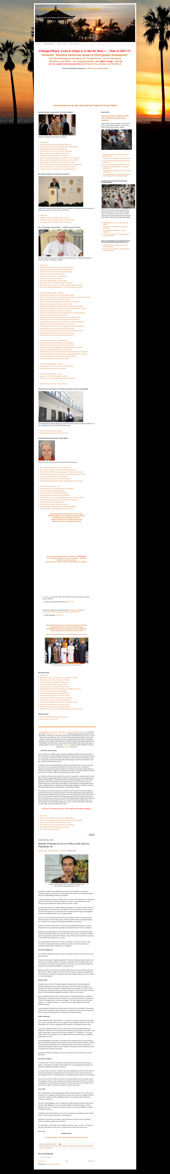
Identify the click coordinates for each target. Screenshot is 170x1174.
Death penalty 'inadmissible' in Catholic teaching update (56, 269)
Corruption (57, 1146)
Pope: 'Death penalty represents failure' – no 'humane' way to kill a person (61, 287)
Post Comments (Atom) (53, 1164)
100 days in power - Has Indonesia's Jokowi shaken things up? (58, 169)
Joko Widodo (64, 1146)
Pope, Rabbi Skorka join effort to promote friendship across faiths (66, 625)
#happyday (59, 612)
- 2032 (111, 61)
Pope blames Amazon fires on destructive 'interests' (55, 680)
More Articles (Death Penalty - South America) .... (54, 384)
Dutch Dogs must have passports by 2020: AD (116, 164)
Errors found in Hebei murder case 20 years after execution (57, 345)
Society (85, 1146)
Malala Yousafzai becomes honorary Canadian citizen (66, 514)
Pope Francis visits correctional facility (51, 278)
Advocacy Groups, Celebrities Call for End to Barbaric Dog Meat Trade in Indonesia (115, 118)
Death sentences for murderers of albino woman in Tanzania (57, 378)
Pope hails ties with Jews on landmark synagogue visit (55, 700)
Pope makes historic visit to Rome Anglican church (54, 686)
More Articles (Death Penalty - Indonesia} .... (52, 293)
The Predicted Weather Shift (86, 61)
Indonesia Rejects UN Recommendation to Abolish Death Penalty (59, 147)
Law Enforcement (72, 1146)
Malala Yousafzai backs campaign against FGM (66, 521)
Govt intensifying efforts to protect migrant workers (54, 358)
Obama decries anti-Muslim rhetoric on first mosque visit (56, 698)
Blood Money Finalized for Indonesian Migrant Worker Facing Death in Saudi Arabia (64, 352)
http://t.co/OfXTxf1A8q (49, 612)
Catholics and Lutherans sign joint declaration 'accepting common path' (60, 689)
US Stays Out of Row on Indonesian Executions (54, 493)
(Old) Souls (67, 745)
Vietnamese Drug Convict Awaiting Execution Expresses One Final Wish (61, 347)
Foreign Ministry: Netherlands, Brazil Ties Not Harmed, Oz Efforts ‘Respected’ (62, 322)
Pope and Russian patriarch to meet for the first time (55, 695)
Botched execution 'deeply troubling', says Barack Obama (56, 508)
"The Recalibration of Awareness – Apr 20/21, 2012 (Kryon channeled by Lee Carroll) (63, 732)
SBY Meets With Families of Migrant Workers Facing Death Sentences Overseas (63, 354)
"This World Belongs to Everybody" (65, 58)
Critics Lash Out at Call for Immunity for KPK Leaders (55, 822)
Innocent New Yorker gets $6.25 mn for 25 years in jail (55, 467)
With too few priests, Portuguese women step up (54, 684)
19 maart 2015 (59, 615)
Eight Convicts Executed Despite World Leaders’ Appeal (56, 304)
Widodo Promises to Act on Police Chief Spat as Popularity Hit (58, 166)
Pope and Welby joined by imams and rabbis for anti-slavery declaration (66, 634)
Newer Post (42, 1161)
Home (38, 44)
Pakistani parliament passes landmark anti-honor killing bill (66, 516)
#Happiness (46, 597)
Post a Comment (46, 1157)
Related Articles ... (45, 142)
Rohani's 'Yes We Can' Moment (66, 560)
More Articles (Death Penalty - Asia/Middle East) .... (54, 340)
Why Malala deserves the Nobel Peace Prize (66, 517)
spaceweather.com (100, 68)
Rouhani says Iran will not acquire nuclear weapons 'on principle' (66, 562)
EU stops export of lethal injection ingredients (53, 368)
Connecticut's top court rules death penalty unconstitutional (57, 488)
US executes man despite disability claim (51, 502)
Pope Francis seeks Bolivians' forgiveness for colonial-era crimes (58, 702)
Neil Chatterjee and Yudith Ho (57, 851)
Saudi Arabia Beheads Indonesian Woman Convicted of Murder (58, 356)
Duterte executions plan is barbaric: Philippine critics (55, 153)
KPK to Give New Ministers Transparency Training (54, 827)
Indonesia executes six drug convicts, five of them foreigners (57, 333)
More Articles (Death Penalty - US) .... (51, 486)
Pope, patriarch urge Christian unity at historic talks (54, 693)
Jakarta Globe (42, 851)
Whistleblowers (49, 44)
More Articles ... (44, 215)
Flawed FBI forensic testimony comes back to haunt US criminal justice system (62, 474)
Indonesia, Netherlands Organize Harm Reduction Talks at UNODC (59, 160)
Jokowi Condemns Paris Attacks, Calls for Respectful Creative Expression (61, 709)
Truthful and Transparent (45, 1148)
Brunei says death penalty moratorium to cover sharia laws (57, 267)
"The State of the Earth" (59, 61)
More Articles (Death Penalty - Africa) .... (51, 374)
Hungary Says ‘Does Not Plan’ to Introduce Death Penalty (56, 366)
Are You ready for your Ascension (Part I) (66, 64)
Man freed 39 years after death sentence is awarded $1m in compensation (61, 481)
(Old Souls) (88, 64)
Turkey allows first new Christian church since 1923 (67, 630)
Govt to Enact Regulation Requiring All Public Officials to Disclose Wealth (61, 820)
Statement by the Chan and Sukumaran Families (54, 315)
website (89, 68)
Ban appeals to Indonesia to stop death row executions (56, 222)
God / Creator (63, 734)
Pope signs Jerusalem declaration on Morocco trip (54, 682)
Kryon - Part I (61, 44)
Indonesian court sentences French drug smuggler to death (57, 295)
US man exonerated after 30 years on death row (54, 476)
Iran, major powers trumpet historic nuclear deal (62, 556)
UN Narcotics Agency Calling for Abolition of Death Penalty (57, 220)
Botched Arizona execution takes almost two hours (54, 504)
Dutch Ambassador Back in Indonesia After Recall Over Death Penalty (60, 317)
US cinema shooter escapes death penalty (52, 491)
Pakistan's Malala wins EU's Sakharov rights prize (66, 519)
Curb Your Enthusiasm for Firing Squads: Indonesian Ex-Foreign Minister (61, 164)
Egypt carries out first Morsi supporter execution (54, 376)
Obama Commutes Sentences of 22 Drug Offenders (55, 495)
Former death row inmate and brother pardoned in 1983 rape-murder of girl (61, 472)
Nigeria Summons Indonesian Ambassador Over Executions (57, 324)
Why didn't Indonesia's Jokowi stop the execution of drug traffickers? (59, 319)
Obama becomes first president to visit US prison (54, 433)
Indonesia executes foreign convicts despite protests (55, 299)
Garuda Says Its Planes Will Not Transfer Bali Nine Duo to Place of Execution (62, 313)
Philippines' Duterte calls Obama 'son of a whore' (54, 155)
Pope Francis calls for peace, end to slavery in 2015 (55, 704)
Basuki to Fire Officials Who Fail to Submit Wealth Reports (57, 818)
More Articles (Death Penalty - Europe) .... (52, 364)
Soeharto (90, 1146)
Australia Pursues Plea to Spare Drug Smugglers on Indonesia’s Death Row (62, 326)
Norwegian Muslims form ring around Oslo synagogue (66, 627)
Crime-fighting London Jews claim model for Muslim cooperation (66, 629)
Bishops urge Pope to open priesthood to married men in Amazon (59, 678)
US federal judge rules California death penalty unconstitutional (58, 506)
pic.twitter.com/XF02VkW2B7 (71, 612)
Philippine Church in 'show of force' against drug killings (56, 151)
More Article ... (44, 816)
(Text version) (73, 747)
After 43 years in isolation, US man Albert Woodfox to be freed (58, 470)
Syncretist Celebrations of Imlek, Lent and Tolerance (55, 706)
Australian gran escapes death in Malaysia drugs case (55, 144)
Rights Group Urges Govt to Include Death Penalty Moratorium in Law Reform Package (65, 297)
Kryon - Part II (74, 44)
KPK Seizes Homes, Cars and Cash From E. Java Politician (57, 825)
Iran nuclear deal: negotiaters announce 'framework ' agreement (66, 558)
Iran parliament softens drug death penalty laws (53, 149)
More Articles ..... (45, 675)
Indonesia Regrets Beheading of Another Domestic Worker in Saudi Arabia (61, 306)
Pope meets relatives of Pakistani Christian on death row (56, 283)
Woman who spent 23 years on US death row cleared (55, 478)
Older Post (91, 1161)
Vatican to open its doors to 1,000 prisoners (52, 274)
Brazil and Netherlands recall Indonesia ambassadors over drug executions (61, 330)
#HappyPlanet (74, 610)
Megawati (80, 1146)
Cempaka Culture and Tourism (69, 9)
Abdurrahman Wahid (48, 1146)
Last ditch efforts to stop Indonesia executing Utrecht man (56, 335)
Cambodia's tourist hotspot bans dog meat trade (117, 158)
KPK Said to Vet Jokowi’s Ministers (50, 829)
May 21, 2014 (70, 602)
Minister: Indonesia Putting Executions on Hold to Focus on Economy (60, 158)
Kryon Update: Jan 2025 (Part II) (108, 64)
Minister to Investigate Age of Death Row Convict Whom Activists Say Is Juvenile (63, 308)
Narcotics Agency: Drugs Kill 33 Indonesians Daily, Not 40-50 (57, 162)
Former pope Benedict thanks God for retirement (54, 717)
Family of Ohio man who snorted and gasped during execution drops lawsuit (62, 497)
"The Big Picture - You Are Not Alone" (103, 58)
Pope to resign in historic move (49, 719)
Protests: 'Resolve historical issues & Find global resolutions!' (85, 55)
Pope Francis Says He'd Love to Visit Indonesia (53, 276)
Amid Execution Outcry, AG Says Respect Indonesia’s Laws (57, 328)
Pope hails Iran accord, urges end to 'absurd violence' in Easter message (61, 285)
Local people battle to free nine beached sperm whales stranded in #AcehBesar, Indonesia (116, 175)
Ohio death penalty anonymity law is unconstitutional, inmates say (59, 500)
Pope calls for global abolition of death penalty (53, 280)
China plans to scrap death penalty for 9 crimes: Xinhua (56, 349)
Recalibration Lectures (52, 734)
